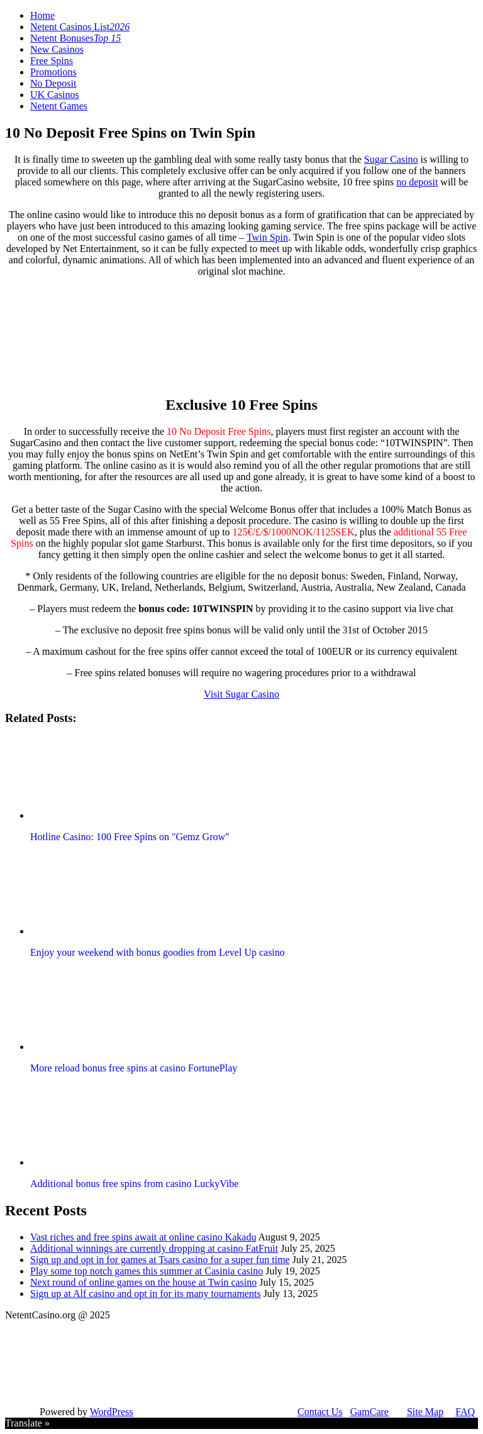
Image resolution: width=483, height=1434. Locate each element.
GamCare (369, 1411)
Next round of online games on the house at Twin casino (143, 1282)
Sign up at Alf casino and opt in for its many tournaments (145, 1293)
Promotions (53, 72)
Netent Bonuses (75, 38)
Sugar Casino (391, 159)
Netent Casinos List (80, 26)
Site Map (425, 1411)
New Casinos (57, 49)
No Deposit (53, 83)
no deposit (417, 182)
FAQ (465, 1411)
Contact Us (320, 1411)
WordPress (111, 1411)
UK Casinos (54, 94)
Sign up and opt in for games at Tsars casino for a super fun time (160, 1259)
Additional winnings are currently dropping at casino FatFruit (154, 1248)
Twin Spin (267, 237)
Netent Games (58, 106)
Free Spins (51, 60)
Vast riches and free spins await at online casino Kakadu (143, 1237)
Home (42, 15)
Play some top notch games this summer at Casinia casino (146, 1271)
